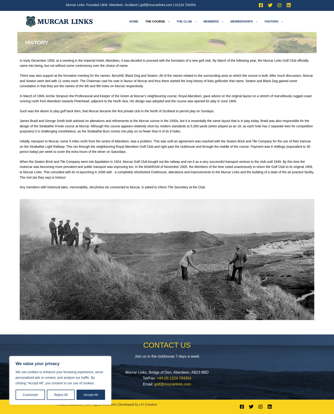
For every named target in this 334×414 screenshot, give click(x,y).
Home (133, 21)
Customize (30, 395)
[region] (60, 380)
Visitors (271, 21)
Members (211, 21)
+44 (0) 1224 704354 (174, 378)
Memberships (241, 21)
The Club (184, 21)
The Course (155, 21)
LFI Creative (148, 404)
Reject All (60, 395)
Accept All (91, 395)
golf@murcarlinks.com (156, 5)
